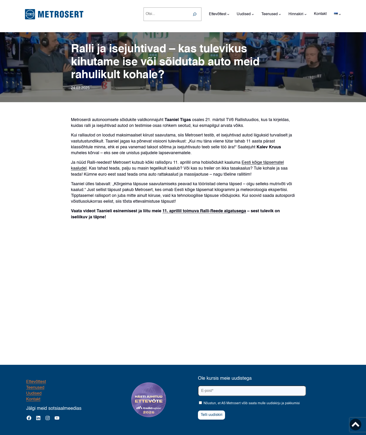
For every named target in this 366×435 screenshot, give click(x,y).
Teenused (35, 388)
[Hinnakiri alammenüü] (305, 14)
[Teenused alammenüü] (280, 14)
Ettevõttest (36, 382)
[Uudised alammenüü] (253, 14)
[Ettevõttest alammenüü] (228, 14)
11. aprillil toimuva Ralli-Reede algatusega (204, 211)
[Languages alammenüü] (340, 14)
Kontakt (33, 399)
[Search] (194, 14)
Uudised (34, 393)
